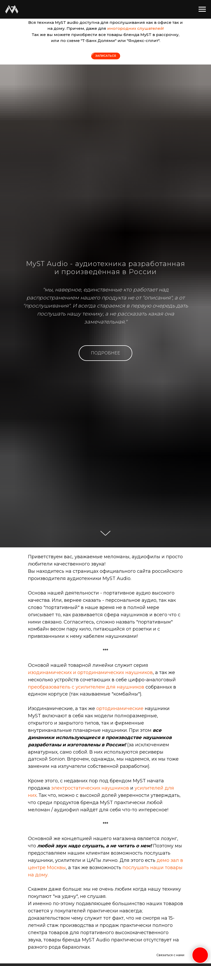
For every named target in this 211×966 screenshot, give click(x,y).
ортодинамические (120, 708)
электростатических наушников (90, 788)
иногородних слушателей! (135, 28)
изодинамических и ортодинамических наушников (90, 672)
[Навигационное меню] (202, 9)
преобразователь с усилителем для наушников (86, 687)
